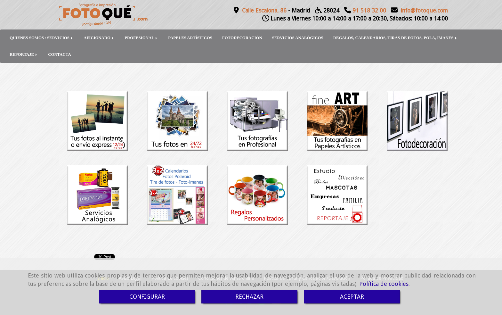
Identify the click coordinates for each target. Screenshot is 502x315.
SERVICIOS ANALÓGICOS (297, 38)
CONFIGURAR (147, 296)
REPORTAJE (24, 54)
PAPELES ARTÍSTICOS (190, 38)
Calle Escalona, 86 (264, 10)
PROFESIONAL (141, 38)
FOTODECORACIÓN (242, 38)
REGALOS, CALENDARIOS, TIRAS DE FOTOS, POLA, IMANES (395, 38)
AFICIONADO (99, 38)
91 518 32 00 (369, 10)
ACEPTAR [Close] (352, 296)
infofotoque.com (424, 10)
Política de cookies (384, 283)
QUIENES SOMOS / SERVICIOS (42, 38)
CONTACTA (59, 54)
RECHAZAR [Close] (249, 296)
